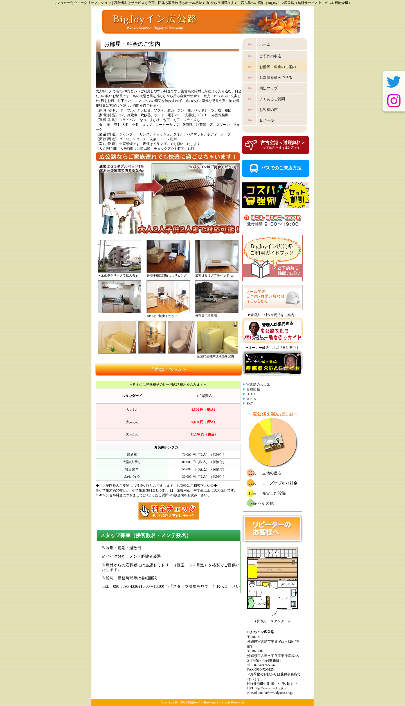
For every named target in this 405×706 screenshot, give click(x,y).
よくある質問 (158, 495)
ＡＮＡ (251, 399)
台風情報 (253, 389)
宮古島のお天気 (258, 384)
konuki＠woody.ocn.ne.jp (275, 693)
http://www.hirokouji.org (272, 688)
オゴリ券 (279, 348)
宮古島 (262, 642)
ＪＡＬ (251, 394)
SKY (249, 403)
